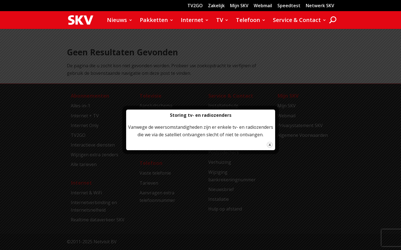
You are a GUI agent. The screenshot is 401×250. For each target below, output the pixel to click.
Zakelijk (216, 6)
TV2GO (195, 6)
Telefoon (248, 21)
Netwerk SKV (320, 6)
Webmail (263, 6)
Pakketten (154, 21)
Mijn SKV (239, 6)
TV (219, 21)
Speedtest (288, 6)
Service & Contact (297, 21)
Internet (192, 21)
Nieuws (117, 21)
